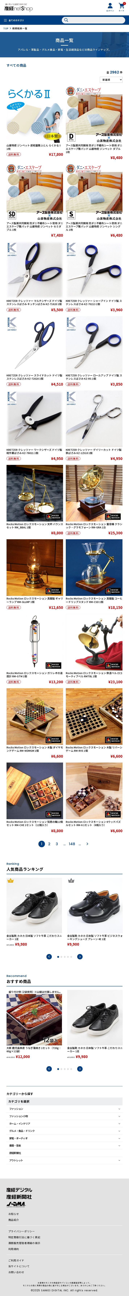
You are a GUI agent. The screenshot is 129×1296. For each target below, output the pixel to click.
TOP (6, 28)
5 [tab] (71, 957)
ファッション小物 (18, 1116)
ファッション (16, 1109)
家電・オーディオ (18, 1138)
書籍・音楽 (15, 1145)
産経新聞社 (15, 1153)
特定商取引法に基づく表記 (24, 1237)
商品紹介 (13, 1220)
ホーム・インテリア (19, 1123)
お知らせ (13, 1214)
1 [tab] (58, 957)
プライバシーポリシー (21, 1231)
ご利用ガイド (16, 1260)
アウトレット (16, 1160)
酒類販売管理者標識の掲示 (24, 1243)
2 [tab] (61, 957)
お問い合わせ (16, 1272)
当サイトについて (19, 1266)
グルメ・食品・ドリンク (22, 1131)
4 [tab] (68, 957)
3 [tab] (65, 957)
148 (72, 844)
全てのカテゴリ (16, 20)
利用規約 (13, 1249)
